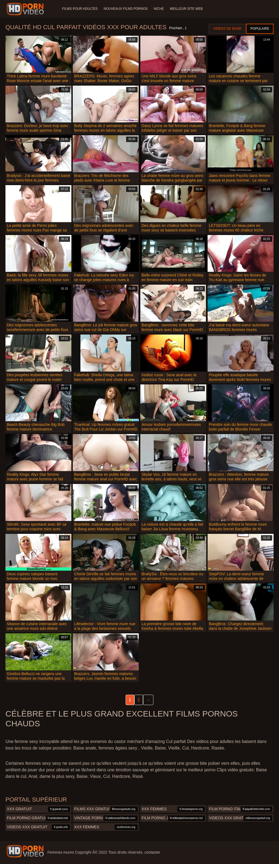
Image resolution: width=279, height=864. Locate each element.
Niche (160, 9)
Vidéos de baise (227, 29)
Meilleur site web (187, 9)
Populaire (259, 29)
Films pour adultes (80, 9)
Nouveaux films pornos (126, 9)
